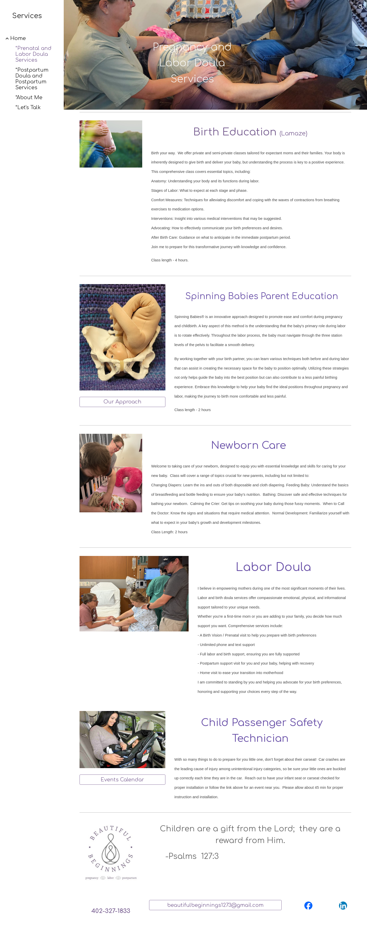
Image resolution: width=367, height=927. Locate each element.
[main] (192, 55)
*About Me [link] (28, 97)
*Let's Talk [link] (28, 107)
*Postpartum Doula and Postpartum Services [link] (31, 79)
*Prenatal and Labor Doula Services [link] (33, 54)
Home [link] (18, 38)
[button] (361, 7)
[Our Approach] (122, 402)
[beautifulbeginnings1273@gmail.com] (215, 905)
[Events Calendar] (122, 780)
